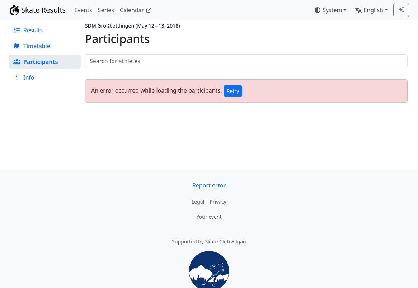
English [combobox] (369, 10)
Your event (208, 216)
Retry (233, 91)
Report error (209, 185)
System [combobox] (328, 10)
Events (83, 10)
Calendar (136, 10)
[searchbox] (246, 61)
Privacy (218, 201)
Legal (198, 201)
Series (106, 10)
